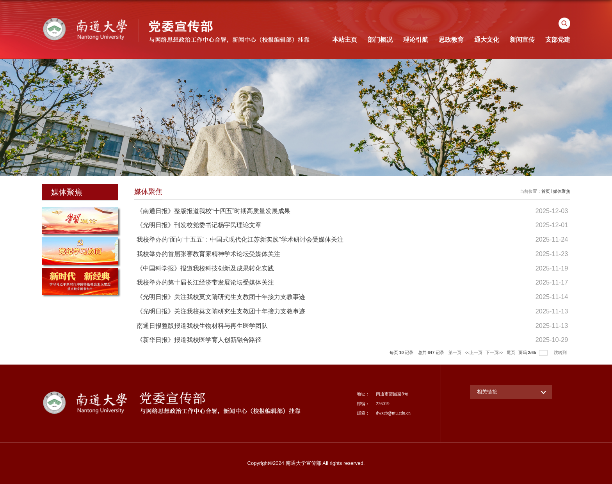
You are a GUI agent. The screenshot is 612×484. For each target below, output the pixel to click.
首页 (545, 191)
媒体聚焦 (561, 191)
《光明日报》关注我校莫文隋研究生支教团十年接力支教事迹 (221, 296)
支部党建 (557, 39)
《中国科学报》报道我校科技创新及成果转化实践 (205, 268)
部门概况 (380, 39)
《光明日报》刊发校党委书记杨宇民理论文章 (199, 224)
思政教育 (451, 39)
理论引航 (415, 39)
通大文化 (486, 39)
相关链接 (487, 392)
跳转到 (561, 352)
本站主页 (344, 39)
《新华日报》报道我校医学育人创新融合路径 (199, 339)
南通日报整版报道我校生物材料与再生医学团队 (202, 325)
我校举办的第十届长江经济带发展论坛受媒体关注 (205, 282)
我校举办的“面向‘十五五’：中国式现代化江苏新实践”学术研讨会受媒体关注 (240, 239)
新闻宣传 (522, 39)
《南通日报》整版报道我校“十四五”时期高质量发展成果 (214, 210)
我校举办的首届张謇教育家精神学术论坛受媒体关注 (208, 253)
